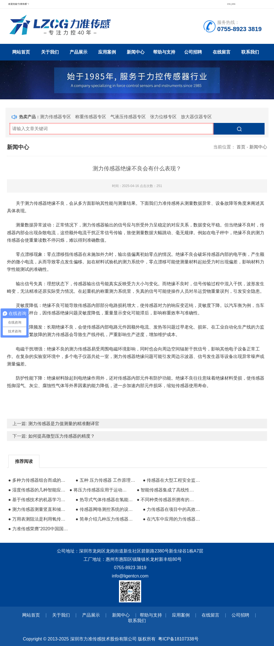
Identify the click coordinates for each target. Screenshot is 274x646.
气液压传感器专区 (128, 116)
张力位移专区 (163, 116)
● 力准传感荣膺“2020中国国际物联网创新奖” (38, 528)
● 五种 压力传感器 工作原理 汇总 (105, 480)
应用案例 (107, 52)
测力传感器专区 (55, 116)
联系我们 (250, 52)
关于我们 (50, 52)
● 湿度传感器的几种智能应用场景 (38, 490)
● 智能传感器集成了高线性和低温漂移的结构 (167, 490)
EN (233, 4)
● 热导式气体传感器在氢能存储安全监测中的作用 (105, 499)
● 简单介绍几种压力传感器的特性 (105, 519)
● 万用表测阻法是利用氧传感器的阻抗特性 (38, 519)
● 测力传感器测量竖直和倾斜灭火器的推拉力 (38, 509)
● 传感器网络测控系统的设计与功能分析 (105, 509)
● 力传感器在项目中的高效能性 (173, 509)
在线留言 (221, 52)
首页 (241, 147)
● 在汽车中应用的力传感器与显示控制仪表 (173, 519)
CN (228, 4)
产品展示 (78, 52)
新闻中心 (135, 52)
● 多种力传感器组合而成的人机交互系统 (38, 480)
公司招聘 (193, 52)
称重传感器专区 (90, 116)
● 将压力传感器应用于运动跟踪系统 (100, 490)
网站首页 (21, 52)
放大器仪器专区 (196, 116)
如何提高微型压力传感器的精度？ (61, 436)
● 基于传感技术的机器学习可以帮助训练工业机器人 (38, 499)
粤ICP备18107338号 (178, 639)
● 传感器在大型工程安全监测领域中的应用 (173, 480)
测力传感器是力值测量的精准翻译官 (63, 423)
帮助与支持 (164, 52)
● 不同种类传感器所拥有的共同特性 (167, 499)
